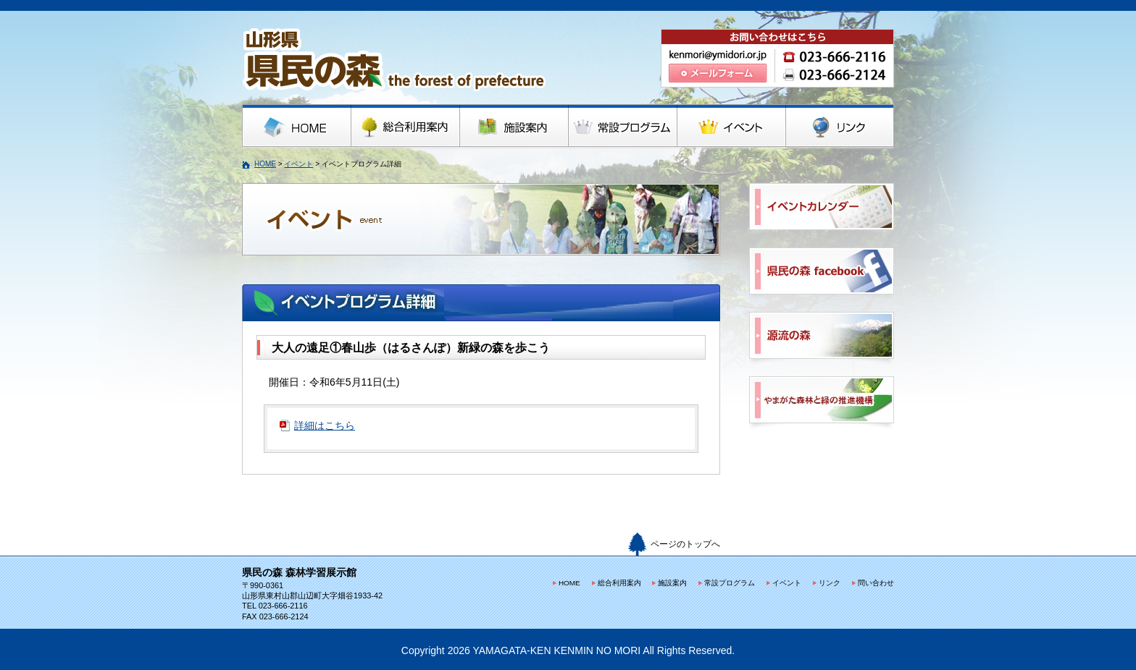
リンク (829, 583)
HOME (265, 164)
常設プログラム (729, 583)
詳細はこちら (324, 425)
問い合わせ (876, 583)
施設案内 (672, 583)
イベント (298, 164)
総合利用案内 (619, 583)
